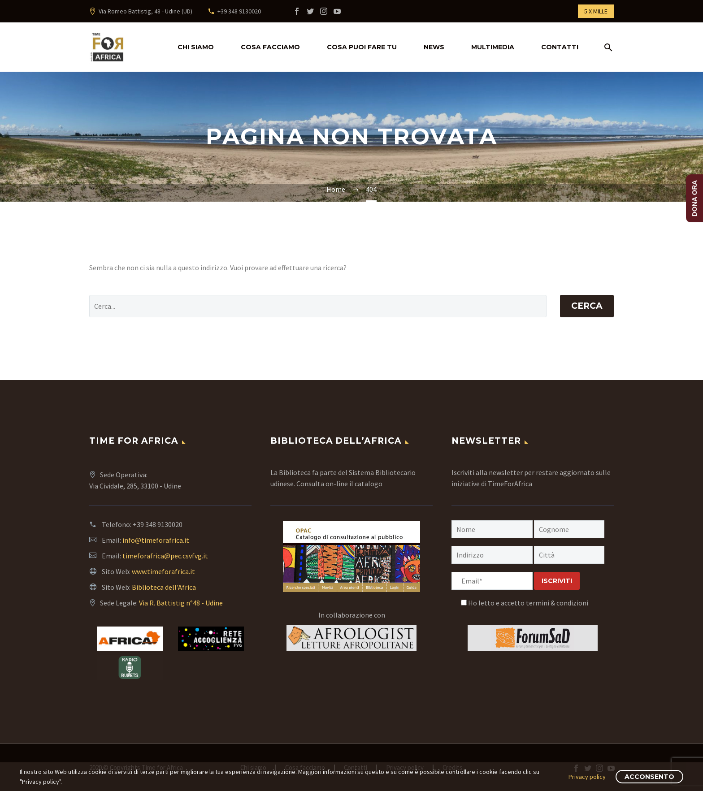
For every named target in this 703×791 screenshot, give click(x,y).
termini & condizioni (557, 602)
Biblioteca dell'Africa (164, 587)
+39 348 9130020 (239, 11)
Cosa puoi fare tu (362, 47)
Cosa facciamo (270, 47)
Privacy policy (587, 777)
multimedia (492, 47)
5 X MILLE (596, 11)
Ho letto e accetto (524, 602)
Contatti (559, 47)
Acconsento (649, 777)
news (434, 47)
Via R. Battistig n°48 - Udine (181, 602)
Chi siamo (196, 47)
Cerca (587, 306)
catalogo (368, 483)
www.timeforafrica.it (163, 571)
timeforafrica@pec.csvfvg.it (165, 555)
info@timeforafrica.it (155, 540)
